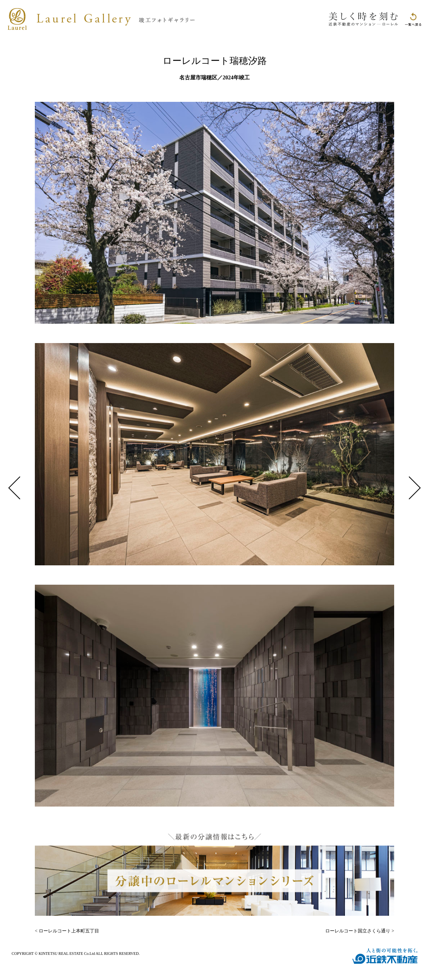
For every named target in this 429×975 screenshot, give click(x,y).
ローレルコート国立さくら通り (357, 931)
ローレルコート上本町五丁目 (69, 931)
